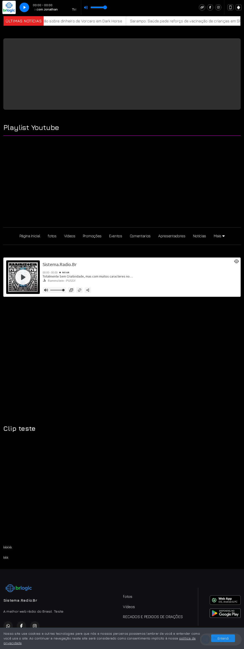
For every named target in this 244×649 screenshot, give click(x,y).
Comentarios (140, 236)
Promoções (92, 236)
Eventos (115, 236)
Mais (219, 236)
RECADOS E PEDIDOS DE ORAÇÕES (153, 616)
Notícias (199, 236)
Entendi (223, 638)
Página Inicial (30, 236)
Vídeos (69, 236)
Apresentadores (171, 236)
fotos (52, 236)
